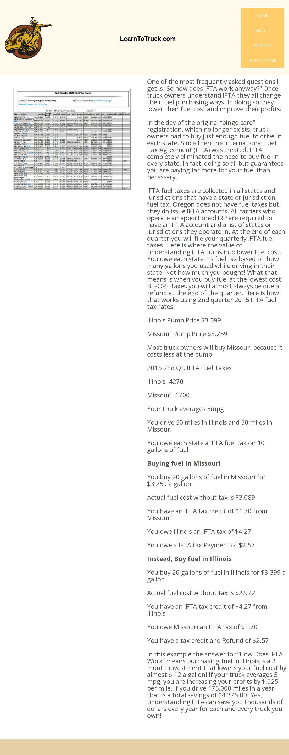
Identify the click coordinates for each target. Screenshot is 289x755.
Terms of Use (262, 60)
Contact (262, 45)
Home (262, 15)
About (262, 30)
